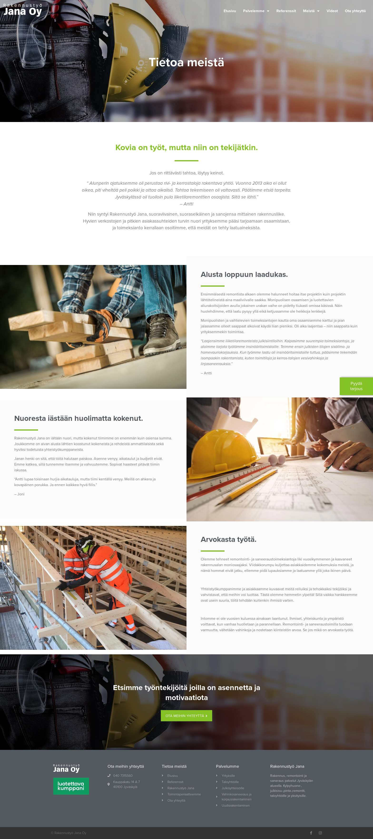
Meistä (311, 11)
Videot (332, 11)
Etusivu (230, 11)
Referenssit (286, 11)
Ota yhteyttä (355, 11)
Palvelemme (256, 11)
